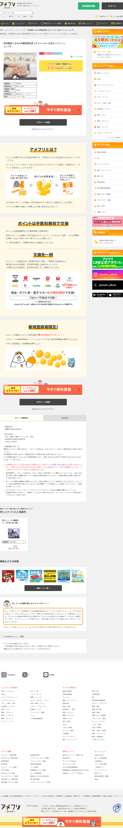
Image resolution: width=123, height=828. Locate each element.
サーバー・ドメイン (99, 721)
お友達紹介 (98, 761)
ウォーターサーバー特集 (9, 776)
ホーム (6, 23)
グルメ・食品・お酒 (104, 103)
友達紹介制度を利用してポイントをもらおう (107, 242)
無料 (31, 16)
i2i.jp (96, 779)
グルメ (65, 724)
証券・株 (100, 176)
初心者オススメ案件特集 (9, 779)
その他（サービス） (99, 739)
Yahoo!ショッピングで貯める (73, 773)
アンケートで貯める (70, 761)
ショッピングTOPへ (114, 138)
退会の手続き (107, 796)
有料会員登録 (67, 694)
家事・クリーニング (99, 733)
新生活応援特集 (35, 764)
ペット (32, 715)
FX (98, 158)
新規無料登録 (88, 6)
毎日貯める (71, 23)
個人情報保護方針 (17, 796)
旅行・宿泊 (101, 206)
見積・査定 (66, 706)
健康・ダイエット (103, 121)
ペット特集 (34, 767)
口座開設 (66, 733)
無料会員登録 (101, 152)
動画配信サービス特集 (38, 770)
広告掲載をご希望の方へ (73, 796)
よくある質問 (118, 16)
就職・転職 (96, 712)
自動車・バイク (35, 709)
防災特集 (4, 764)
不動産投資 (101, 182)
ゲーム (3, 16)
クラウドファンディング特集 (40, 782)
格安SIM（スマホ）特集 (9, 782)
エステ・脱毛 (96, 724)
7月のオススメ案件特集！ (10, 758)
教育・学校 (96, 706)
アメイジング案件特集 (9, 755)
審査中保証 (48, 53)
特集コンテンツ (87, 23)
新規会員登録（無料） (102, 776)
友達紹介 (119, 23)
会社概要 (5, 796)
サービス (34, 23)
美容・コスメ (101, 115)
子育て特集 (5, 770)
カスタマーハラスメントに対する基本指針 (39, 796)
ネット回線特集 (35, 773)
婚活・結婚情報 (97, 736)
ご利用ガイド (104, 16)
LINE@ (51, 675)
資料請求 (66, 703)
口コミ (20, 97)
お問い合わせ (99, 755)
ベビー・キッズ (102, 97)
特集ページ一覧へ (43, 588)
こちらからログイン (47, 129)
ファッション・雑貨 (37, 712)
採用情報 (87, 796)
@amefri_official (107, 285)
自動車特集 (5, 761)
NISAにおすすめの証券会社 (39, 776)
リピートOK (58, 53)
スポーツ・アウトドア (104, 133)
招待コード (98, 773)
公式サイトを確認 (43, 122)
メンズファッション (104, 91)
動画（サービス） (69, 715)
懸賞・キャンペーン (70, 700)
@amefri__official (108, 274)
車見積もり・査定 (69, 709)
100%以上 (11, 16)
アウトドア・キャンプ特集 (39, 758)
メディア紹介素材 (101, 764)
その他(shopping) (36, 718)
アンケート (103, 23)
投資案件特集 (35, 755)
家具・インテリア (7, 715)
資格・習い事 (96, 709)
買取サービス (101, 212)
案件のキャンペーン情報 (52, 23)
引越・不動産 (96, 727)
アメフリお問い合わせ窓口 (56, 465)
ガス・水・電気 (68, 730)
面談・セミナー (68, 712)
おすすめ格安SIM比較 (70, 767)
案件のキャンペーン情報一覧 (73, 755)
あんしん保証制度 (101, 758)
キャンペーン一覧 (69, 764)
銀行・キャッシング (104, 170)
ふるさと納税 (67, 727)
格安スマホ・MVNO (104, 194)
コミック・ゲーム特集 (9, 767)
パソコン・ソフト (7, 721)
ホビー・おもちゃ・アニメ (39, 700)
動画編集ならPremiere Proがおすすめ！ (76, 770)
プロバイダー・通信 (104, 200)
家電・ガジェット (7, 718)
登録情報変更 (96, 796)
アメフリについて (101, 770)
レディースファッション (105, 85)
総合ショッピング (103, 73)
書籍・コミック (102, 127)
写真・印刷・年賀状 (99, 730)
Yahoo (25, 16)
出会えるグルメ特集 (8, 773)
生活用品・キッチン (104, 109)
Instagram (11, 675)
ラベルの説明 (77, 57)
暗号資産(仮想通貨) (103, 188)
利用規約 (59, 796)
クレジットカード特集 (38, 761)
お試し (99, 79)
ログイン (112, 6)
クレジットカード (103, 164)
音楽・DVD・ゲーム (37, 703)
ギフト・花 (34, 691)
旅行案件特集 (35, 779)
